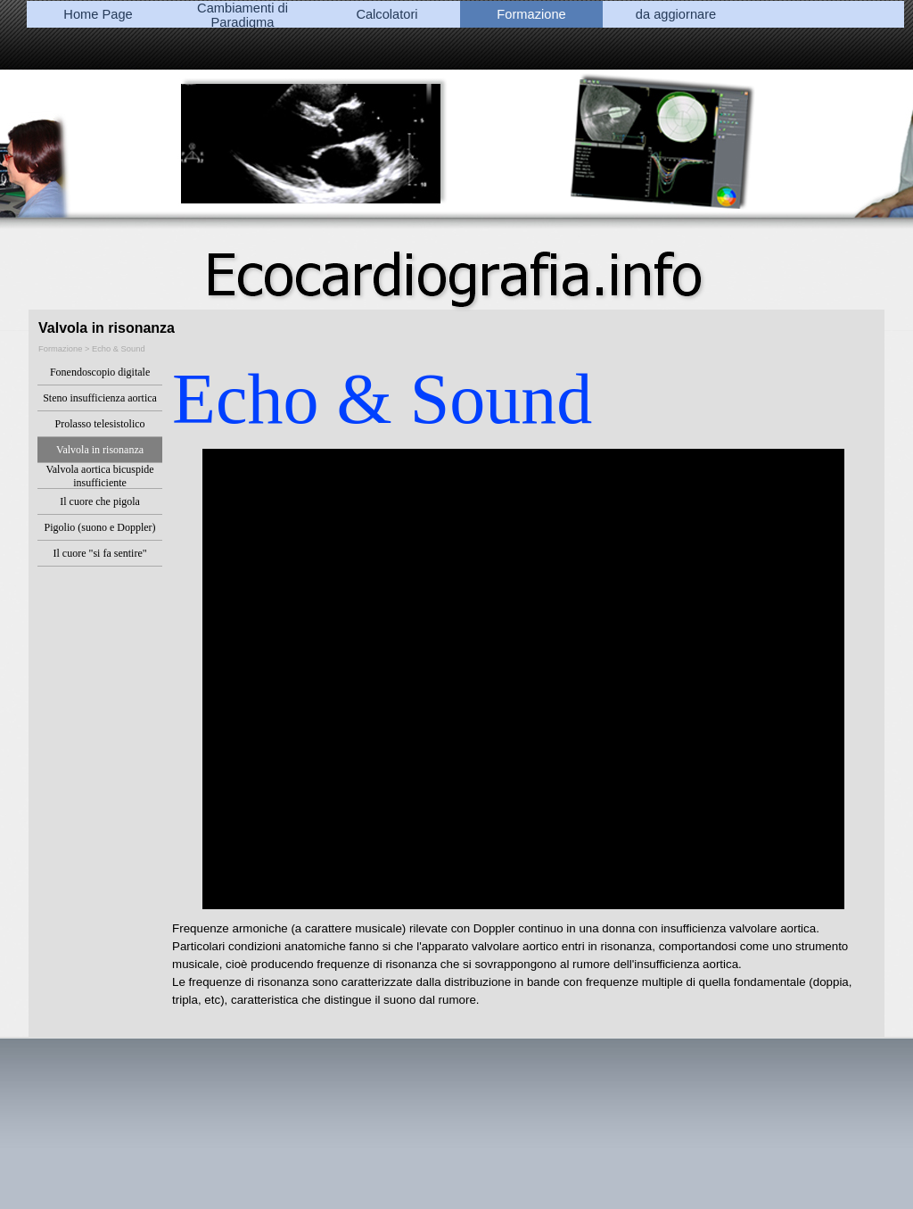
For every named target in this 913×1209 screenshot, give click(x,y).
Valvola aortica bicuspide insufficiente (99, 476)
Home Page (97, 14)
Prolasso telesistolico (100, 424)
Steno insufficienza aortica (100, 398)
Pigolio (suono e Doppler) (100, 527)
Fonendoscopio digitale (100, 372)
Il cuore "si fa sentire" (100, 553)
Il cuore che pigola (100, 501)
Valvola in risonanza (100, 449)
